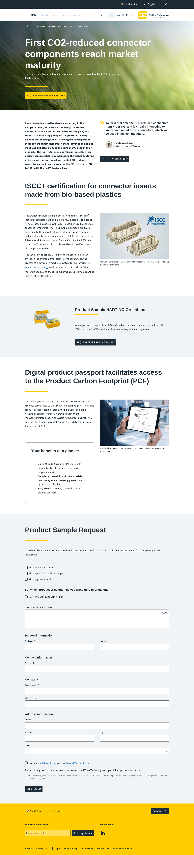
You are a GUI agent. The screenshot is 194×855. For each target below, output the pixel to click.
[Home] (27, 26)
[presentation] (149, 4)
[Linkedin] (103, 833)
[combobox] (95, 751)
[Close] (166, 4)
